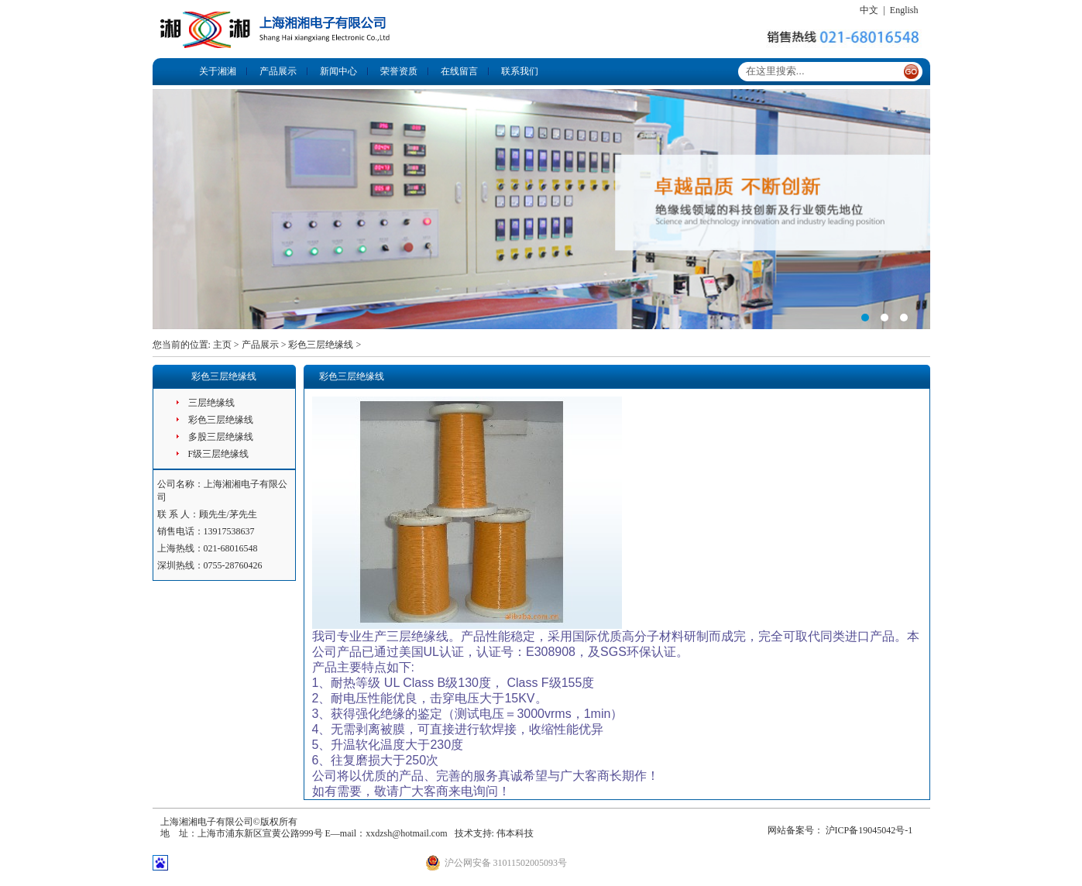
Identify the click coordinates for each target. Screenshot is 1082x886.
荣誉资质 (398, 71)
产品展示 (278, 71)
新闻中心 (338, 71)
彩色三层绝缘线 (320, 344)
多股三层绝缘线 (220, 436)
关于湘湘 (217, 71)
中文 (869, 10)
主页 (222, 344)
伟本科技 (515, 833)
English (904, 10)
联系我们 (519, 71)
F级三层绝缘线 (218, 453)
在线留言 (459, 71)
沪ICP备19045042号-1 (869, 830)
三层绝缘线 (211, 402)
